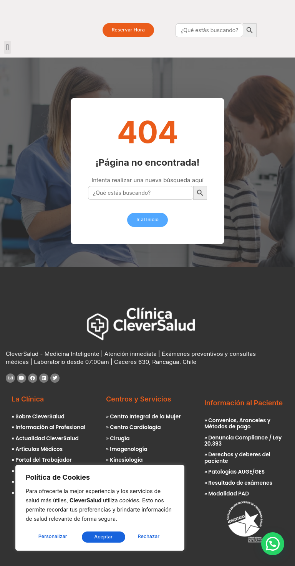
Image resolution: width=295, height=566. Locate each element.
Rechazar (105, 537)
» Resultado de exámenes (238, 482)
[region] (99, 509)
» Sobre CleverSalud (38, 416)
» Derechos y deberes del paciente (237, 457)
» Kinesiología (124, 460)
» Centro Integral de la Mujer (143, 416)
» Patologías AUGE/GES (234, 471)
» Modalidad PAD (226, 493)
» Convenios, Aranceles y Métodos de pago (237, 423)
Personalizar (52, 537)
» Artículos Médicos (37, 449)
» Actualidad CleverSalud (45, 438)
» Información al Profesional (48, 427)
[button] (7, 47)
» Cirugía (117, 438)
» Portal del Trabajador (41, 460)
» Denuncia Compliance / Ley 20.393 (242, 441)
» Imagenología (126, 449)
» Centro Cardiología (133, 427)
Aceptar (152, 537)
